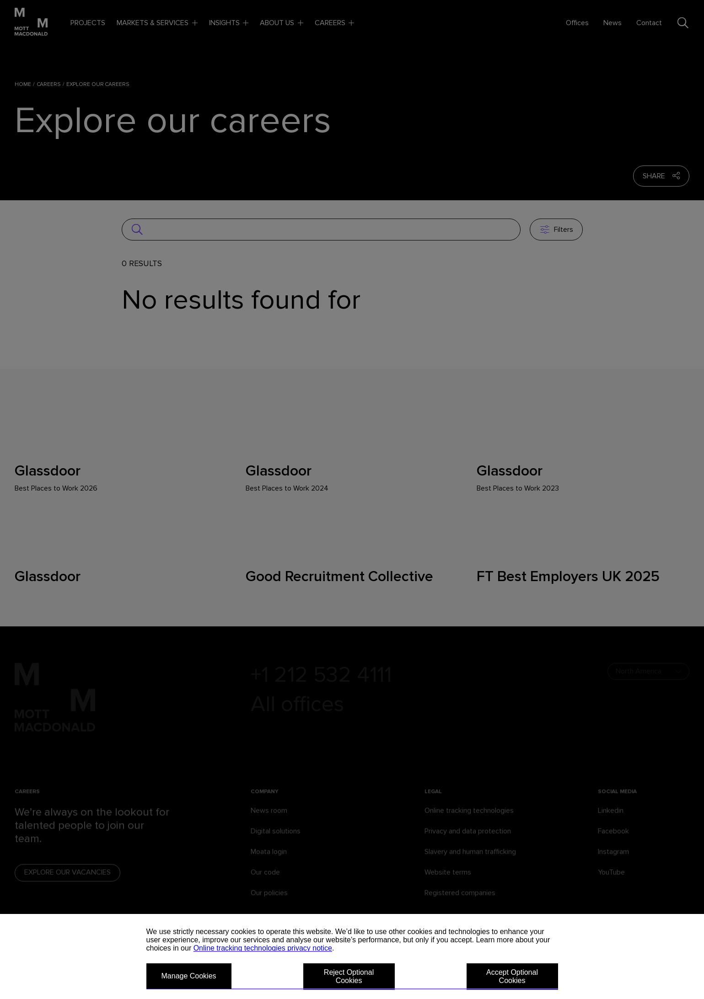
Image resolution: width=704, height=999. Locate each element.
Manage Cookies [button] (188, 976)
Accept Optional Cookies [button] (512, 976)
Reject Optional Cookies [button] (349, 976)
